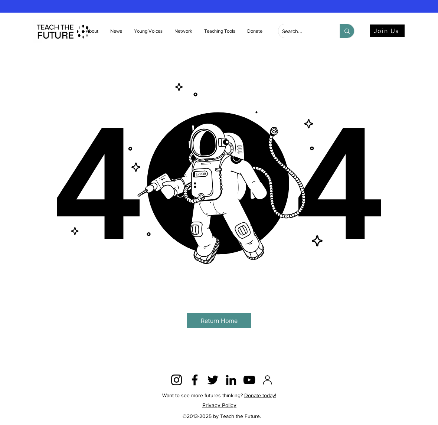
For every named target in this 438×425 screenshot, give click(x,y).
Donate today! (260, 395)
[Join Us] (387, 30)
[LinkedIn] (231, 380)
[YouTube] (249, 380)
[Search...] (303, 31)
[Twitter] (213, 380)
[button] (116, 31)
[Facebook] (194, 380)
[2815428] (267, 380)
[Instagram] (176, 380)
